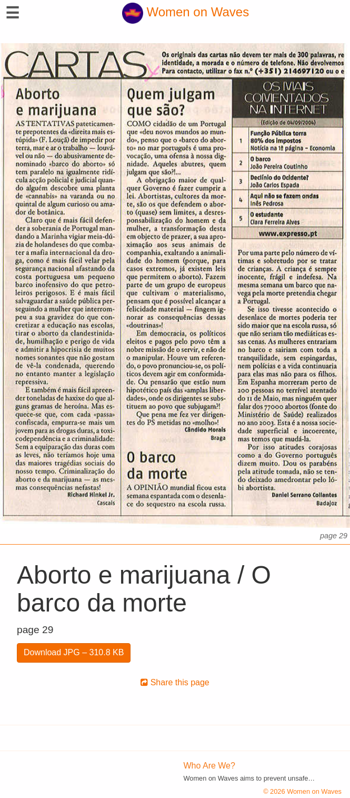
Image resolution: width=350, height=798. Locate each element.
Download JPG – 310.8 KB (74, 652)
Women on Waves (185, 12)
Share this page (175, 682)
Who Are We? (209, 765)
